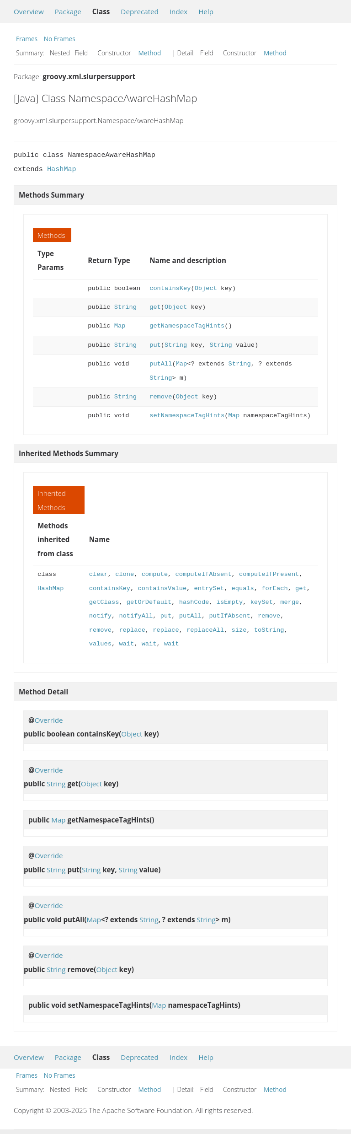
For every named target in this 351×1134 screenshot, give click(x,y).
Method (149, 52)
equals (242, 588)
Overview (29, 11)
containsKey (170, 288)
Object (206, 288)
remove (160, 396)
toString (269, 630)
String (125, 307)
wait (126, 644)
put (155, 345)
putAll (160, 364)
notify (100, 616)
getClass (104, 602)
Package (68, 11)
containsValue (162, 588)
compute (155, 574)
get (155, 307)
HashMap (61, 169)
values (100, 644)
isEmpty (230, 602)
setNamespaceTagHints (186, 415)
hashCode (194, 602)
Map (120, 326)
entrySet (209, 588)
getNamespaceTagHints (186, 326)
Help (205, 11)
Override (49, 720)
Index (178, 11)
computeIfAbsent (203, 574)
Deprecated (140, 11)
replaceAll (205, 630)
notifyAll (136, 616)
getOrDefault (149, 602)
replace (132, 630)
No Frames (59, 38)
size (238, 630)
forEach (274, 588)
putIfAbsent (229, 616)
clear (98, 574)
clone (124, 574)
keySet (261, 602)
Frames (26, 38)
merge (289, 602)
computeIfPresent (269, 574)
